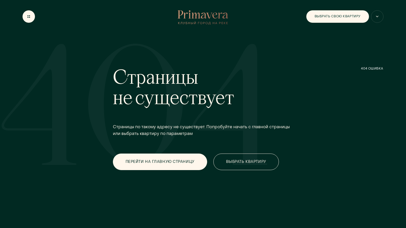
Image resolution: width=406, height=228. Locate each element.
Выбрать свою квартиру (338, 16)
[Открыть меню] (29, 16)
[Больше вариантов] (377, 16)
